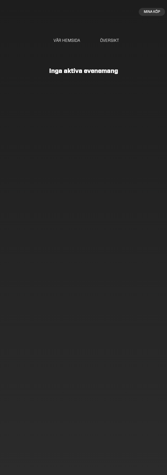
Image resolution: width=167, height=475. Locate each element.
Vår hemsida (67, 41)
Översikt (109, 41)
